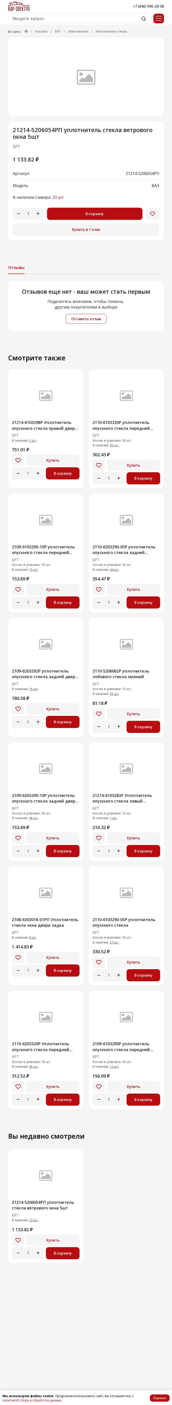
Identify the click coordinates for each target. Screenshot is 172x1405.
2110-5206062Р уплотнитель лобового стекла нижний (120, 673)
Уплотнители (78, 31)
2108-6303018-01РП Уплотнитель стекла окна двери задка (45, 922)
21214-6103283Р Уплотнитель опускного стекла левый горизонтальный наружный (122, 798)
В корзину (95, 213)
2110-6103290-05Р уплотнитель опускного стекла (123, 922)
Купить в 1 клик (86, 229)
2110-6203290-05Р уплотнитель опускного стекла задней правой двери (123, 549)
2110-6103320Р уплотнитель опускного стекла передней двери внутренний (121, 425)
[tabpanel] (86, 306)
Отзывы (16, 267)
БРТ (58, 31)
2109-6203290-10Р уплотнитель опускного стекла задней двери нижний (45, 798)
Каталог (41, 31)
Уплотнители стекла (111, 31)
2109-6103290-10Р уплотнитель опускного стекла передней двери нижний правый (43, 549)
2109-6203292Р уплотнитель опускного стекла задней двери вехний (45, 673)
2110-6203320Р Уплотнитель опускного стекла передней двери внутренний (40, 1046)
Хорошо (159, 1398)
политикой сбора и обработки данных (31, 1400)
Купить (53, 460)
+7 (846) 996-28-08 (148, 6)
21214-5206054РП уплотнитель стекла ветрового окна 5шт (43, 1205)
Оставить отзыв (86, 318)
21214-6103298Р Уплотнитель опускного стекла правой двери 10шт (44, 425)
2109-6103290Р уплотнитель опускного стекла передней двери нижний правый (121, 1046)
